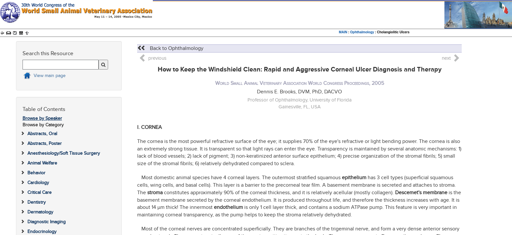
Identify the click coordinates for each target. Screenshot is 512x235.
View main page (50, 75)
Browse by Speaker (42, 118)
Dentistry (36, 202)
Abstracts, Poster (44, 143)
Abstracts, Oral (42, 133)
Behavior (36, 172)
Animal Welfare (42, 163)
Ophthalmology (362, 32)
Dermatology (40, 212)
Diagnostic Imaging (46, 221)
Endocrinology (41, 231)
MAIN (343, 32)
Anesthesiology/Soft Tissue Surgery (63, 153)
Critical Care (39, 192)
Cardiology (38, 182)
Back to (170, 48)
